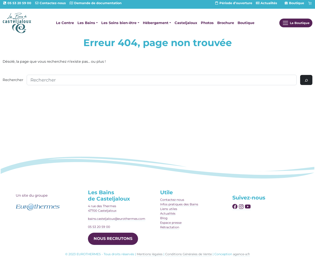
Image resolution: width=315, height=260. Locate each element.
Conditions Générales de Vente (188, 254)
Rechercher (13, 80)
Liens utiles (168, 209)
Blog (164, 218)
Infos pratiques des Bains (179, 204)
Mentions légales (150, 254)
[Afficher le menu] (295, 23)
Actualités (167, 213)
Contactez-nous (172, 200)
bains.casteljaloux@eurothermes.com (116, 219)
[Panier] (310, 3)
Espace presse (171, 223)
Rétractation (169, 227)
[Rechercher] (306, 80)
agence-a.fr (241, 254)
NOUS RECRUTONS (113, 238)
